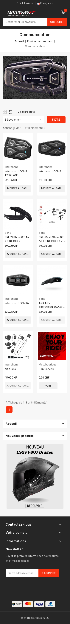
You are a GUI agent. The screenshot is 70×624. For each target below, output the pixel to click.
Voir (48, 386)
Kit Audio (10, 369)
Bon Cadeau (46, 369)
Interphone (11, 167)
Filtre (56, 119)
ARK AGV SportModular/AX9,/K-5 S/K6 (53, 307)
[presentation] (34, 586)
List (10, 111)
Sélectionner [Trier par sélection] (23, 119)
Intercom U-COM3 (50, 171)
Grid (5, 111)
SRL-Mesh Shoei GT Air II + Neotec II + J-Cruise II (51, 241)
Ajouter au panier (18, 188)
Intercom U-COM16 (17, 303)
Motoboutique (48, 364)
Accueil (11, 424)
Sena (8, 232)
